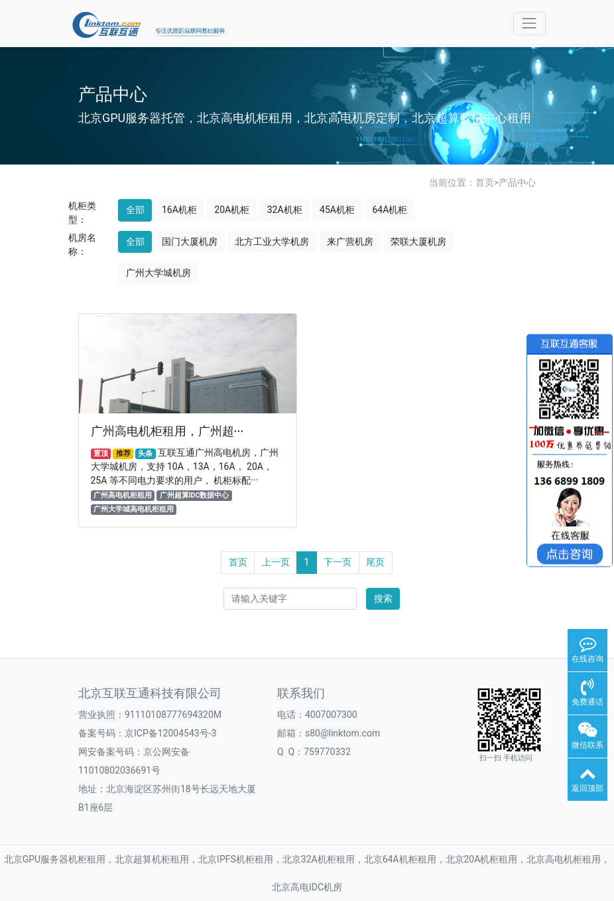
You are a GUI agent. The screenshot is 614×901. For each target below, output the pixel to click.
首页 (484, 182)
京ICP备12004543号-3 (170, 733)
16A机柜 (179, 209)
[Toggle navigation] (529, 23)
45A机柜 (337, 209)
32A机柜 (284, 209)
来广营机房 (350, 241)
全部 (135, 209)
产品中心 (517, 182)
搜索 (383, 598)
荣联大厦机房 (418, 241)
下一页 (337, 562)
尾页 (375, 562)
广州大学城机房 (158, 272)
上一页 (276, 562)
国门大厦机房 (189, 241)
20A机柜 (231, 209)
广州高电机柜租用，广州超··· (167, 431)
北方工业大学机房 (272, 241)
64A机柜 (389, 209)
